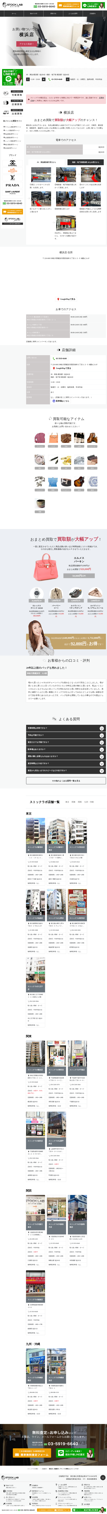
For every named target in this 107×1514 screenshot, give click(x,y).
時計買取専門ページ (11, 144)
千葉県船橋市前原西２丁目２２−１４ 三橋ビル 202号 (56, 1083)
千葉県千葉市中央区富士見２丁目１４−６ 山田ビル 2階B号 (77, 1083)
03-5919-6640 (55, 79)
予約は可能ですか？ (36, 736)
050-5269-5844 (75, 1089)
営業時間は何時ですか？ (38, 728)
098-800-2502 (33, 1397)
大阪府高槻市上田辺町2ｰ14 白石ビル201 (77, 1242)
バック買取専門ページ (12, 130)
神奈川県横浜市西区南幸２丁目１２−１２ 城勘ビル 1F (35, 1081)
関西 (80, 806)
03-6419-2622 (75, 866)
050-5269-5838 (75, 934)
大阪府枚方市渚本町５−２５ (56, 1242)
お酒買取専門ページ (11, 137)
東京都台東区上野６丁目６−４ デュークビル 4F (56, 929)
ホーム (14, 13)
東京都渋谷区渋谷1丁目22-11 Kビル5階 (77, 861)
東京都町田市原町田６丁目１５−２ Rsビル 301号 (77, 929)
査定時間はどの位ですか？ (39, 767)
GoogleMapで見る (66, 299)
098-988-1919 (54, 1397)
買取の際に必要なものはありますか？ (44, 759)
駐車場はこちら (60, 401)
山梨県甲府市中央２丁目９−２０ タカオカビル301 (56, 1155)
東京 (67, 806)
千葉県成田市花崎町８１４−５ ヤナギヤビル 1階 (35, 1157)
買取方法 (53, 13)
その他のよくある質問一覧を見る (66, 785)
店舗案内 (93, 13)
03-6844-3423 (54, 866)
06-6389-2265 (33, 1243)
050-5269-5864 (33, 1005)
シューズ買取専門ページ (13, 141)
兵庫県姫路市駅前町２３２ (35, 1310)
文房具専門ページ (11, 148)
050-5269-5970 (54, 1089)
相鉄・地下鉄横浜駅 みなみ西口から (85, 162)
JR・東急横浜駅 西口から (46, 162)
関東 (73, 806)
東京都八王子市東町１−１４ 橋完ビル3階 (35, 1000)
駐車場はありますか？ (37, 752)
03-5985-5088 (33, 934)
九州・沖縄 (89, 806)
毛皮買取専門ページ (11, 134)
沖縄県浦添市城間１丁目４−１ (56, 1391)
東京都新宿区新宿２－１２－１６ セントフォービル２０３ (35, 861)
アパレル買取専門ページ (13, 127)
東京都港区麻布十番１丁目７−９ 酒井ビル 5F (56, 861)
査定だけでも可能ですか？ (39, 744)
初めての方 (33, 13)
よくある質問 (73, 13)
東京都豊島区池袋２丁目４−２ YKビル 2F (35, 929)
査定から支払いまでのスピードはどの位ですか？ (49, 775)
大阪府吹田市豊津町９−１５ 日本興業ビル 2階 (35, 1238)
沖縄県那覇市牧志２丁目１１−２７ (35, 1391)
